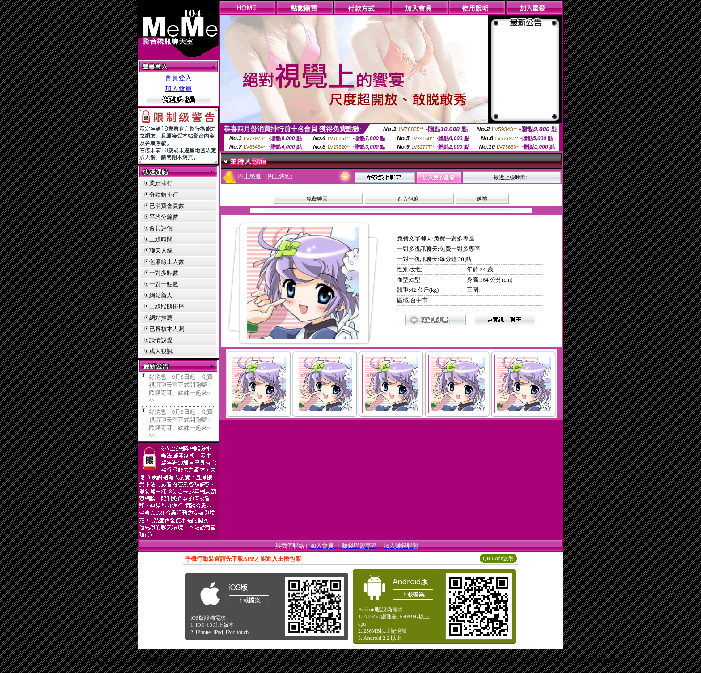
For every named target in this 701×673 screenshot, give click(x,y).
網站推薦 (161, 317)
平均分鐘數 (163, 217)
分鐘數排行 (163, 194)
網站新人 (161, 295)
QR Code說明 (498, 558)
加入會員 (178, 88)
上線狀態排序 (166, 306)
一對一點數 (163, 284)
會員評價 (161, 228)
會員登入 (178, 77)
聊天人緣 (161, 250)
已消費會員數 (166, 205)
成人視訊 (161, 351)
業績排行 (161, 183)
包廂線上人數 (166, 261)
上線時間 (161, 239)
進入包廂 (408, 199)
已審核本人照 (166, 329)
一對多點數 (163, 273)
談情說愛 (161, 340)
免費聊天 (317, 199)
